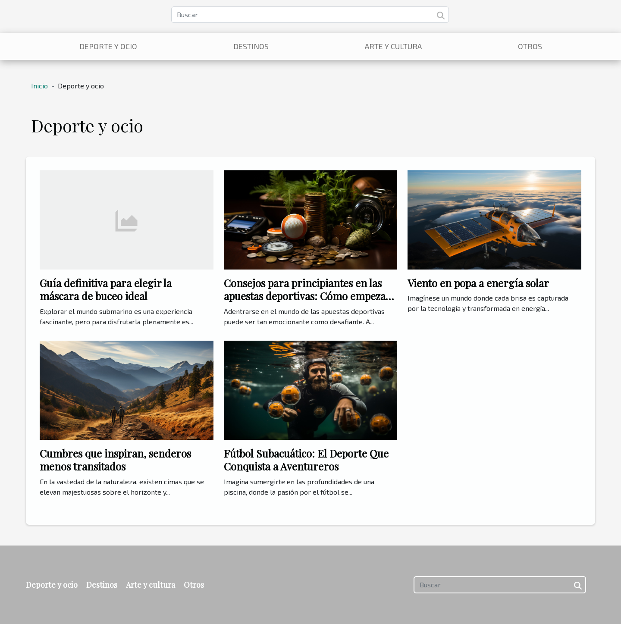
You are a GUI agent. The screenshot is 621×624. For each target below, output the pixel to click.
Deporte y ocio (108, 46)
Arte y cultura (393, 46)
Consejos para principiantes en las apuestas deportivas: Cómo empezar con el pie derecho (307, 296)
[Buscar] (310, 14)
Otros (530, 46)
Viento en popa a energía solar (478, 283)
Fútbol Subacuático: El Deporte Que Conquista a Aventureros (306, 459)
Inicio (39, 86)
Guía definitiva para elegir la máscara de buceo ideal (106, 289)
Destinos (251, 46)
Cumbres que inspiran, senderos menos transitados (115, 459)
